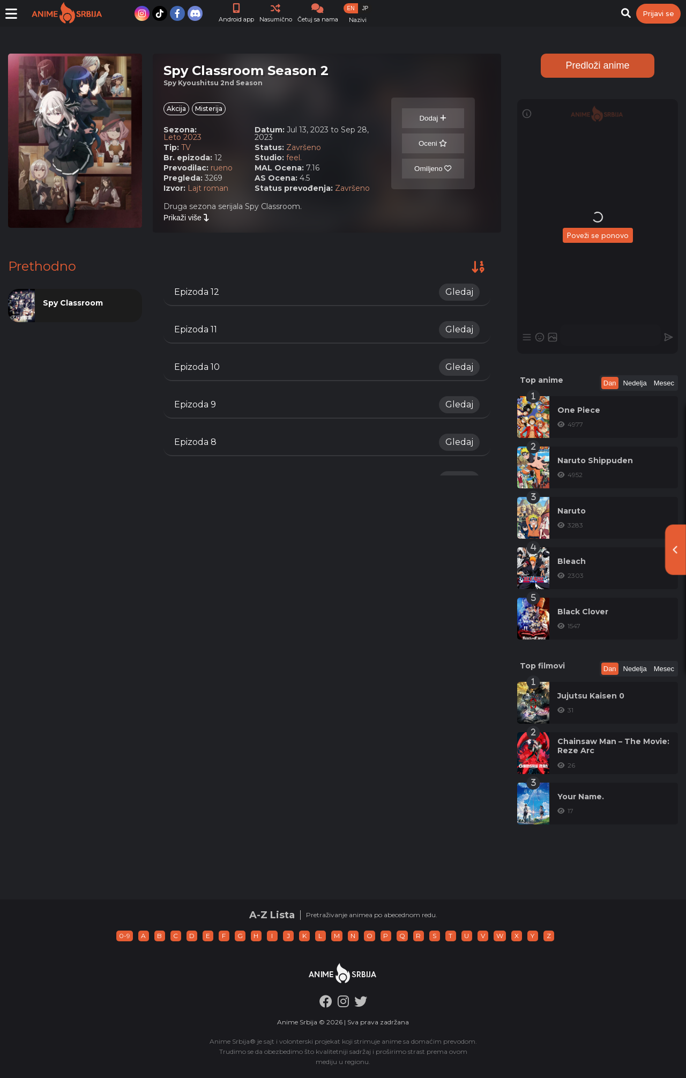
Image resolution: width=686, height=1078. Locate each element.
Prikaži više (186, 217)
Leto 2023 (182, 137)
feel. (294, 157)
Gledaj (459, 292)
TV (186, 147)
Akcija (176, 109)
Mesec (664, 383)
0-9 (124, 936)
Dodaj (432, 118)
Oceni (433, 143)
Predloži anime (597, 65)
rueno (222, 168)
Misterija (208, 109)
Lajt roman (208, 188)
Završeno (303, 147)
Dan (609, 383)
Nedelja (635, 383)
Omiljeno (432, 169)
